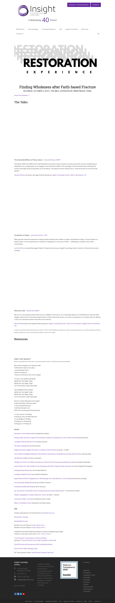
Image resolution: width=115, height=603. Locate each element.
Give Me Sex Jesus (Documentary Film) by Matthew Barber (33, 544)
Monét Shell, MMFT (33, 311)
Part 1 (39, 534)
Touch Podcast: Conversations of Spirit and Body (30, 538)
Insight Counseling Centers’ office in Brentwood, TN (69, 175)
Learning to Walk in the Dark (23, 499)
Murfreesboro (88, 589)
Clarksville (86, 577)
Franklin (86, 584)
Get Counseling (38, 601)
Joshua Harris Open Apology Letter (26, 548)
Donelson (86, 582)
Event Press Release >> (21, 95)
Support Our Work (68, 601)
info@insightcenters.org (25, 580)
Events (90, 601)
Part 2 (44, 534)
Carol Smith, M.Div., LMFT (39, 235)
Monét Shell (18, 324)
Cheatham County (89, 575)
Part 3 (49, 534)
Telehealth (86, 591)
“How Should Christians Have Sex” (42, 553)
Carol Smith (18, 248)
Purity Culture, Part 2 (38, 527)
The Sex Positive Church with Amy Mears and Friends (38, 540)
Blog (85, 601)
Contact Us (97, 601)
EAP (60, 601)
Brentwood (87, 573)
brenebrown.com (48, 513)
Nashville (86, 570)
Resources (79, 601)
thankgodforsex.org (21, 521)
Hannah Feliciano (20, 175)
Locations (86, 562)
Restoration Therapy (21, 517)
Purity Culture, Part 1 (38, 525)
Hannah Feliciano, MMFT (52, 160)
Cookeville (86, 580)
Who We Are (29, 601)
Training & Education (51, 601)
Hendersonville (88, 587)
